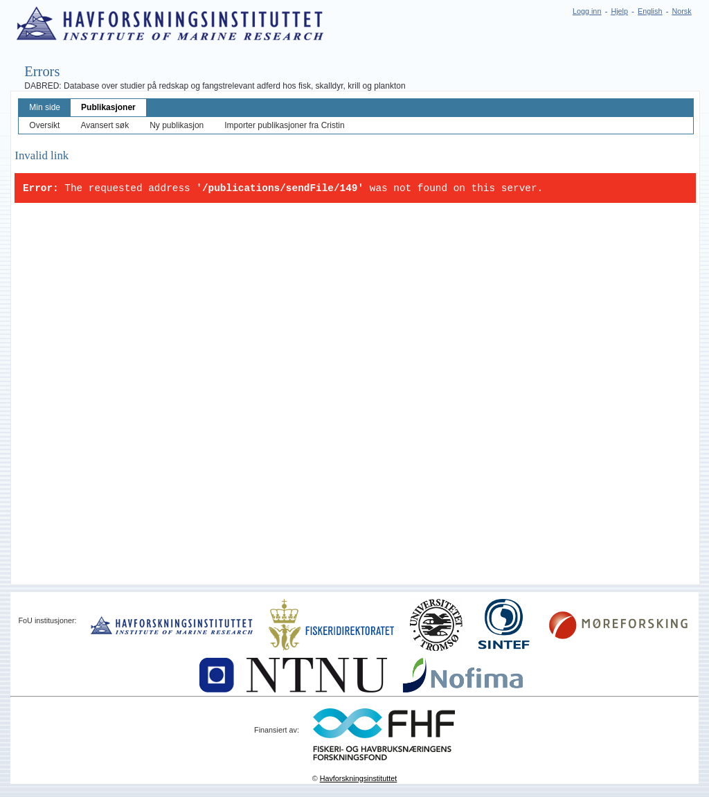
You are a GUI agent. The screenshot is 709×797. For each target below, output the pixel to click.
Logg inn (587, 11)
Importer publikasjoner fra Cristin (284, 125)
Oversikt (44, 125)
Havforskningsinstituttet (358, 778)
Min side (44, 107)
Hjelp (619, 11)
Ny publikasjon (177, 125)
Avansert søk (104, 125)
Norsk (681, 11)
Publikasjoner (108, 107)
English (650, 11)
